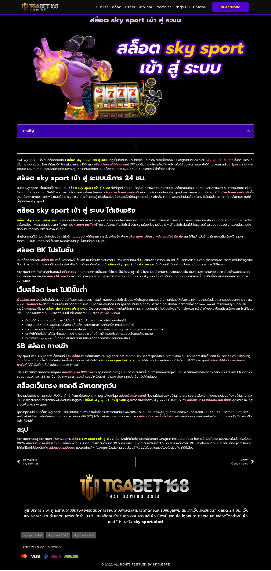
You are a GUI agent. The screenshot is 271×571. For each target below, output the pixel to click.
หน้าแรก (102, 7)
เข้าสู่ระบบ (182, 7)
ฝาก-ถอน (145, 7)
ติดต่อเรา (164, 7)
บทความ (199, 7)
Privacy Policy (33, 547)
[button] (248, 131)
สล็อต (117, 7)
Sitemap (53, 547)
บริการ (130, 7)
